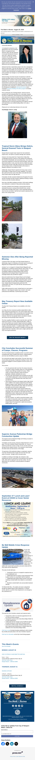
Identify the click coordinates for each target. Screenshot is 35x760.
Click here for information (8, 634)
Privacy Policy (12, 756)
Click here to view (6, 630)
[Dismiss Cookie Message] (33, 1)
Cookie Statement (19, 756)
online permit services (21, 87)
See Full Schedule (6, 646)
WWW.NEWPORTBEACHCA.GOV (9, 716)
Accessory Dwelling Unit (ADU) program (16, 88)
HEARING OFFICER (7, 671)
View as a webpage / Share (17, 34)
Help (24, 756)
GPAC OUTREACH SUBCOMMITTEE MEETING (13, 654)
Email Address (4, 729)
